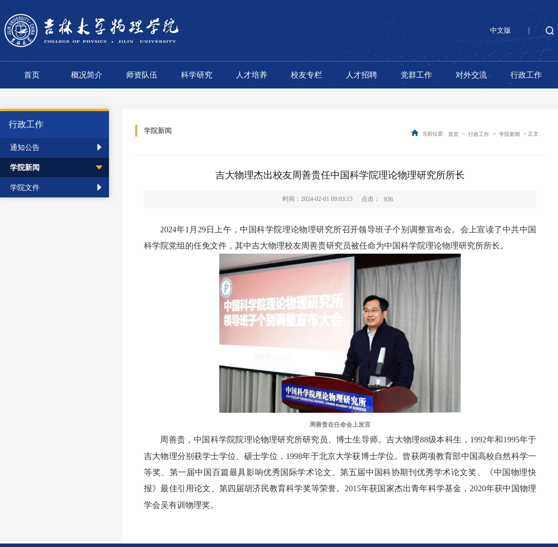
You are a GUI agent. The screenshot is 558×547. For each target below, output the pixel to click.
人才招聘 (361, 75)
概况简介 (86, 75)
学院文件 (25, 187)
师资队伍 (141, 75)
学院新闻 (25, 167)
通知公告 (25, 147)
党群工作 (416, 75)
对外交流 (471, 75)
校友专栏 (306, 75)
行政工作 (526, 75)
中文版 (500, 30)
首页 (32, 75)
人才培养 (251, 75)
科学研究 (196, 75)
